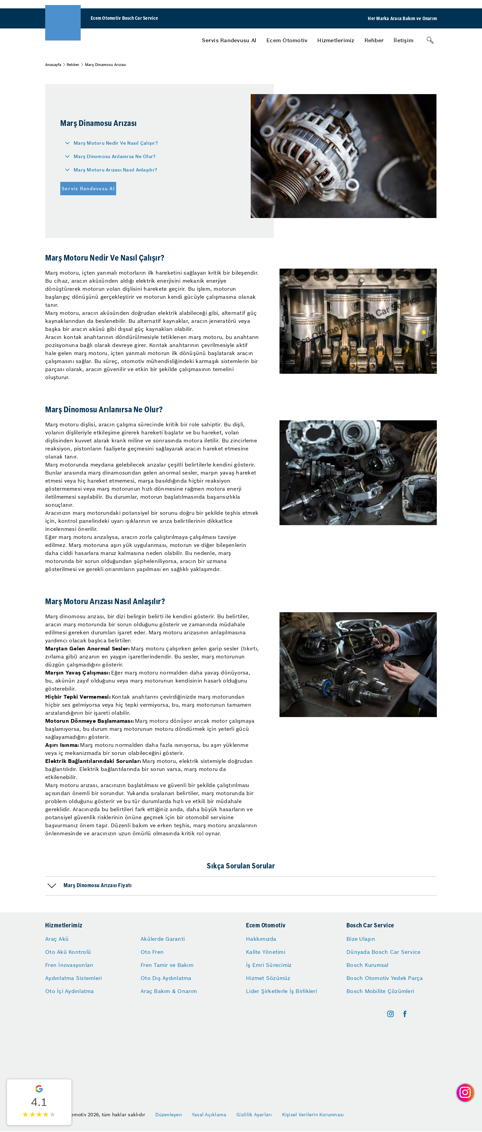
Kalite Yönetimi (265, 951)
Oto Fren (152, 951)
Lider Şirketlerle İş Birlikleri (281, 991)
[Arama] (430, 40)
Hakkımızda (261, 938)
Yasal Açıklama (209, 1115)
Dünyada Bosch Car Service (383, 951)
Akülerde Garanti (163, 938)
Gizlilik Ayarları (254, 1115)
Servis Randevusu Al (229, 40)
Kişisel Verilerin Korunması (313, 1115)
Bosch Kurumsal (367, 965)
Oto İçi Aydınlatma (69, 991)
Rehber (374, 40)
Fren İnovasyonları (69, 965)
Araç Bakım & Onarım (169, 991)
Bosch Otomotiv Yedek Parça (384, 978)
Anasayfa (53, 64)
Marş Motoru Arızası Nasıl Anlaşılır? (115, 170)
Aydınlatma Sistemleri (73, 978)
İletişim (403, 40)
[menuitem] (229, 40)
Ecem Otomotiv (286, 40)
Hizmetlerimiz (335, 40)
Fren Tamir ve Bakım (167, 965)
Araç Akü (57, 938)
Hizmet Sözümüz (268, 978)
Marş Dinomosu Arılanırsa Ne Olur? (115, 156)
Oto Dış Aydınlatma (166, 978)
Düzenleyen (168, 1115)
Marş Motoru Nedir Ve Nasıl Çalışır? (116, 143)
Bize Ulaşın (360, 938)
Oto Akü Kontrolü (68, 951)
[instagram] (390, 1014)
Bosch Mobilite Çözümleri (380, 991)
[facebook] (405, 1014)
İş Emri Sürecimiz (269, 965)
